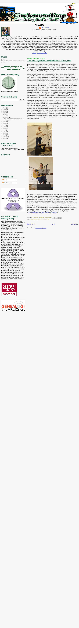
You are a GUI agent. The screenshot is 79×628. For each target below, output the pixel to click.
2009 (4, 136)
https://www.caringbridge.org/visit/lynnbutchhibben (43, 212)
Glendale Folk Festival (43, 219)
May (6, 114)
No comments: (48, 217)
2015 (4, 126)
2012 (4, 131)
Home (53, 224)
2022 (4, 111)
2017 (4, 123)
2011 (4, 133)
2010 (4, 135)
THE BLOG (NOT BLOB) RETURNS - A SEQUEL (49, 60)
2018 (4, 121)
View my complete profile (39, 53)
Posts (4, 180)
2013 (4, 130)
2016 (4, 125)
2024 (4, 108)
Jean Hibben (45, 27)
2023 (4, 109)
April (6, 115)
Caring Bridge (34, 219)
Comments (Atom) (40, 228)
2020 (4, 112)
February (7, 117)
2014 (4, 128)
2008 (4, 138)
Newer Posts (31, 224)
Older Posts (74, 224)
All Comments (7, 183)
